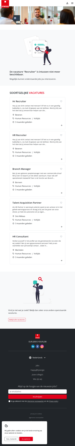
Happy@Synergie (37, 370)
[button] (71, 3)
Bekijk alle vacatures (17, 320)
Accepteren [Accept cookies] (26, 439)
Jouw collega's (37, 374)
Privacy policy (53, 401)
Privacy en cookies (36, 414)
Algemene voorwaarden (35, 401)
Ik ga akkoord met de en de (34, 401)
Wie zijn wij (37, 379)
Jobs (37, 365)
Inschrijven (37, 396)
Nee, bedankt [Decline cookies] (11, 439)
